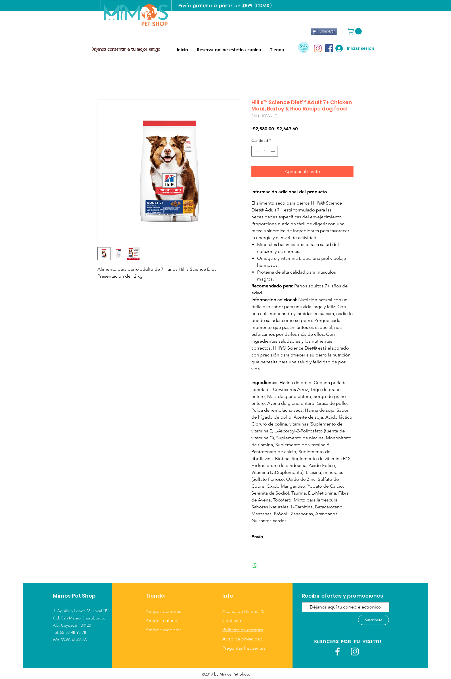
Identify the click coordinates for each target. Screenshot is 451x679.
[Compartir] (324, 31)
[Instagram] (318, 48)
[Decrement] (255, 151)
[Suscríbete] (373, 620)
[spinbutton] (264, 151)
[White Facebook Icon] (337, 651)
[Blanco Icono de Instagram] (354, 651)
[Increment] (273, 151)
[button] (355, 31)
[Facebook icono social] (329, 48)
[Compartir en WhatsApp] (255, 565)
